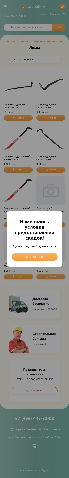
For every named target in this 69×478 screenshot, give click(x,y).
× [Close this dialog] (58, 215)
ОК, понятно (34, 256)
